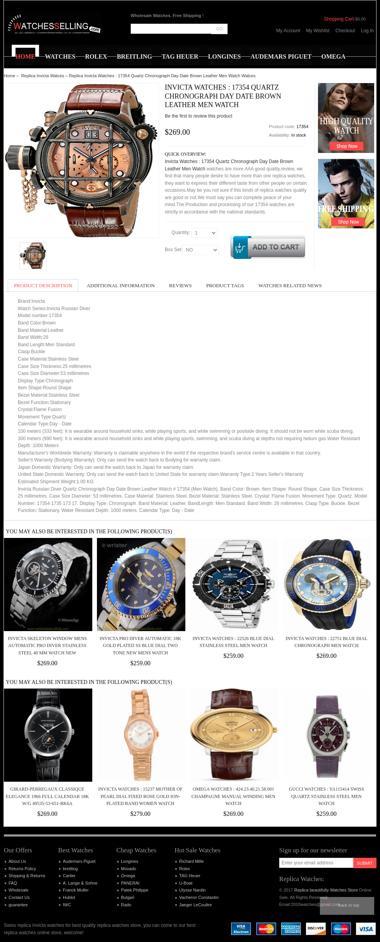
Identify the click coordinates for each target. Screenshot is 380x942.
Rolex (184, 868)
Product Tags (225, 285)
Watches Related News (289, 285)
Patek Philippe (134, 890)
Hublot (69, 897)
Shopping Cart (339, 19)
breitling (70, 868)
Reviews (180, 285)
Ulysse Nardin (192, 890)
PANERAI (130, 883)
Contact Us (19, 897)
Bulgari (127, 897)
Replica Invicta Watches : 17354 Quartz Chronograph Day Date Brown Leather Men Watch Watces (162, 75)
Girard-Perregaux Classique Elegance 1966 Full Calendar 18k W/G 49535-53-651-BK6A (47, 796)
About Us (17, 861)
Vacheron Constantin (199, 897)
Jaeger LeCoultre (195, 904)
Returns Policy (22, 868)
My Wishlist (318, 30)
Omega (128, 875)
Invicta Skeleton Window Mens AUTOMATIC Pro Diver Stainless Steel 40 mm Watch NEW (47, 646)
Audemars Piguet (79, 861)
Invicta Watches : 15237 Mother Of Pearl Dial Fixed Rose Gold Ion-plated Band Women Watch (140, 796)
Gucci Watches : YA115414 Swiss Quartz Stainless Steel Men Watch (326, 796)
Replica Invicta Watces (42, 75)
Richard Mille (191, 861)
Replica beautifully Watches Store (326, 890)
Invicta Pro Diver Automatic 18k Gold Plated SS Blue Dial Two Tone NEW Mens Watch (140, 646)
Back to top (349, 905)
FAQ (13, 883)
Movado (128, 868)
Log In (367, 30)
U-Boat (185, 883)
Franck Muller (76, 890)
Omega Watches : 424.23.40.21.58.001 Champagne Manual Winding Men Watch (234, 796)
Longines (129, 861)
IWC (67, 904)
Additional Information (120, 285)
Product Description (43, 285)
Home (9, 75)
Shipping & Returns (27, 875)
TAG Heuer (189, 875)
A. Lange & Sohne (80, 883)
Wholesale (18, 890)
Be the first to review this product (198, 116)
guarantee (18, 904)
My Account (288, 30)
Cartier (69, 875)
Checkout (345, 30)
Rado (126, 904)
